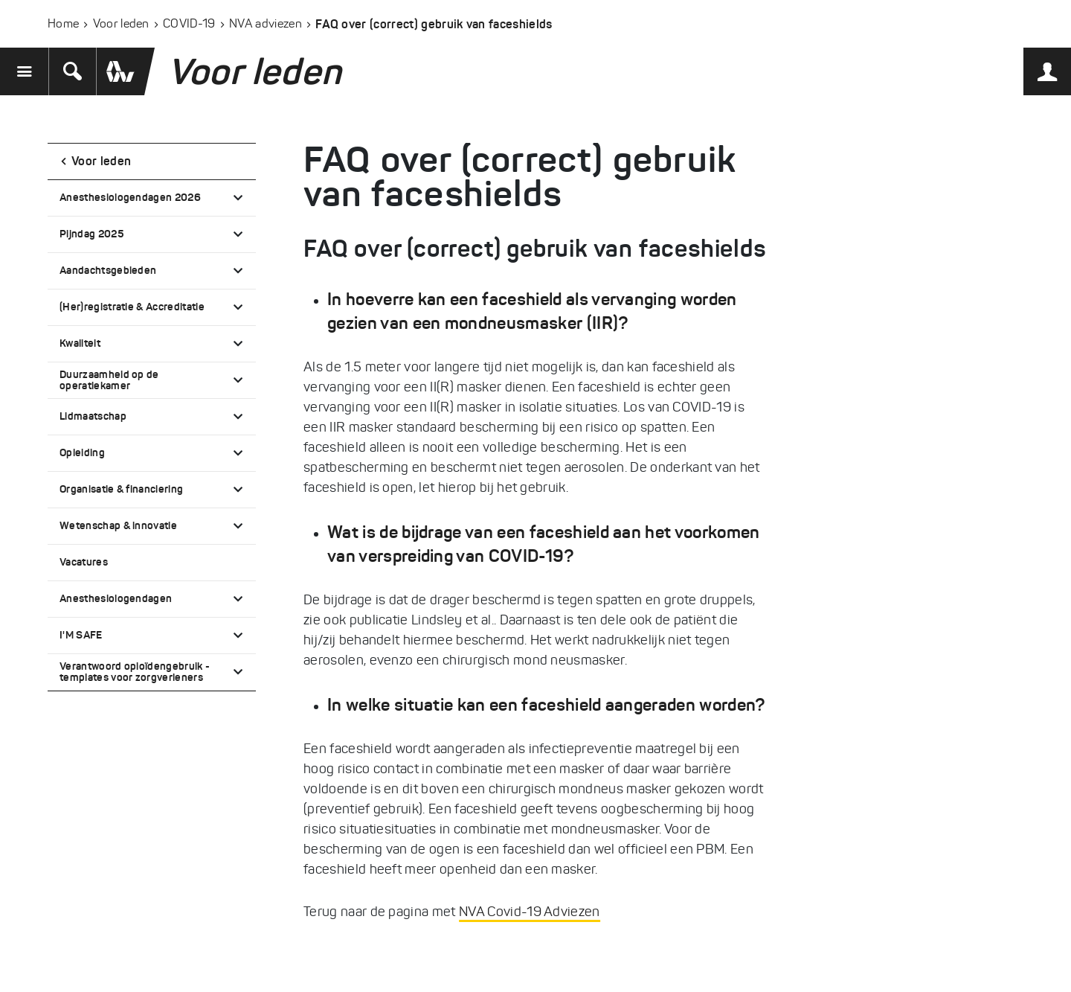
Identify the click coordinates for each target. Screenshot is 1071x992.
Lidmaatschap (93, 416)
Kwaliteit (80, 343)
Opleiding (82, 452)
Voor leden (121, 23)
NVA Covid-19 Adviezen (529, 911)
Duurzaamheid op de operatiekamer (109, 380)
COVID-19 (189, 23)
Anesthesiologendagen (116, 598)
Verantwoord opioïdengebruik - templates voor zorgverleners (135, 671)
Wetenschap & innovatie (118, 525)
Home (63, 23)
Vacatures (84, 562)
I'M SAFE (81, 634)
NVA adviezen (265, 23)
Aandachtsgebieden (108, 270)
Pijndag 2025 (91, 233)
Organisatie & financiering (121, 489)
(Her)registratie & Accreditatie (132, 306)
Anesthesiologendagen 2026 (130, 197)
